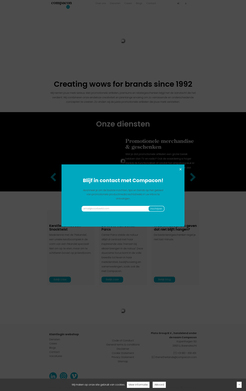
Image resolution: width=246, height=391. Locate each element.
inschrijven (156, 208)
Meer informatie (138, 384)
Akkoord (159, 384)
